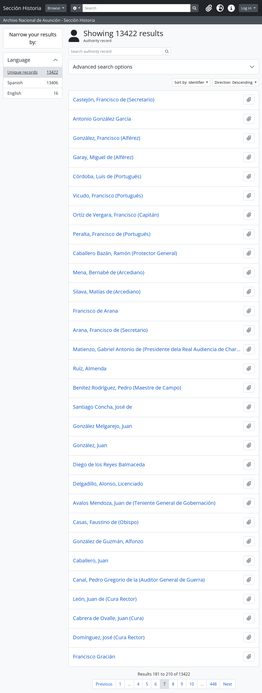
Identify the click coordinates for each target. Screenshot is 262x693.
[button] (208, 8)
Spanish (32, 84)
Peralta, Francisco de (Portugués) (111, 234)
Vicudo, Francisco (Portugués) (108, 196)
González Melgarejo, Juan (102, 426)
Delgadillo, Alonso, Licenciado (108, 484)
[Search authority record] (116, 51)
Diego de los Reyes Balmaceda (109, 464)
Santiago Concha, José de (102, 407)
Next (227, 684)
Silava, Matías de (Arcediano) (106, 292)
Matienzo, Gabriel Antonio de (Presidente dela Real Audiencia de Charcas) (157, 349)
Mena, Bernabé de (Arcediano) (108, 272)
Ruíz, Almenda (89, 368)
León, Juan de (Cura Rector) (105, 599)
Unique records (32, 73)
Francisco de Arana (95, 311)
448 (213, 684)
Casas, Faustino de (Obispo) (105, 522)
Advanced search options (103, 66)
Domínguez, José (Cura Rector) (109, 637)
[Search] (136, 8)
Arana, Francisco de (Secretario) (110, 330)
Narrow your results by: (33, 38)
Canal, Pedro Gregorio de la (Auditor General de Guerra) (139, 580)
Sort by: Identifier (189, 82)
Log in (247, 8)
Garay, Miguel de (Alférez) (103, 157)
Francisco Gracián (94, 657)
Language (18, 59)
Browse (54, 8)
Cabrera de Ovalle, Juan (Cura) (108, 618)
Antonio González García (102, 119)
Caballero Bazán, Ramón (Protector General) (125, 253)
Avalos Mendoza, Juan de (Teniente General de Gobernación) (144, 503)
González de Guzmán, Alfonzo (108, 541)
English (32, 94)
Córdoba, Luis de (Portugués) (107, 176)
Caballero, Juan (90, 561)
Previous (104, 684)
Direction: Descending (234, 82)
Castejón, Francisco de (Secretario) (113, 100)
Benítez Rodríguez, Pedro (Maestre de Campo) (127, 388)
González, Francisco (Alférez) (106, 138)
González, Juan (90, 445)
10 (191, 684)
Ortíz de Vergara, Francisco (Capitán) (116, 215)
